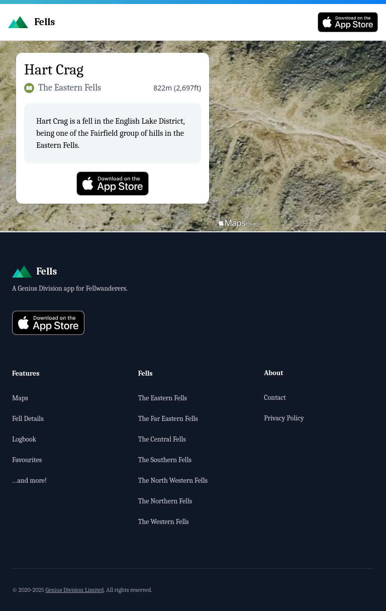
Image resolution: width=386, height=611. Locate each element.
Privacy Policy (284, 418)
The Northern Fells (165, 501)
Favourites (27, 460)
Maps (20, 398)
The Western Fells (163, 521)
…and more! (29, 480)
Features (26, 373)
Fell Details (28, 418)
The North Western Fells (173, 480)
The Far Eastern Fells (168, 418)
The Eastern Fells (162, 398)
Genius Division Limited (74, 589)
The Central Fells (162, 439)
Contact (274, 397)
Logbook (24, 439)
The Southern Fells (164, 460)
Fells (145, 373)
